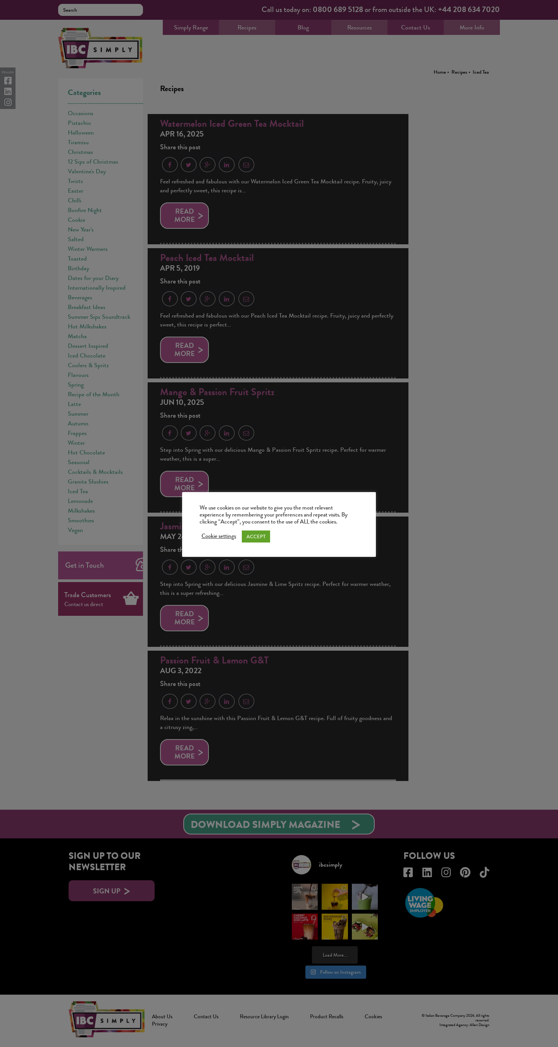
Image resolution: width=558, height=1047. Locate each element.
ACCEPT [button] (255, 536)
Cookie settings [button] (219, 536)
